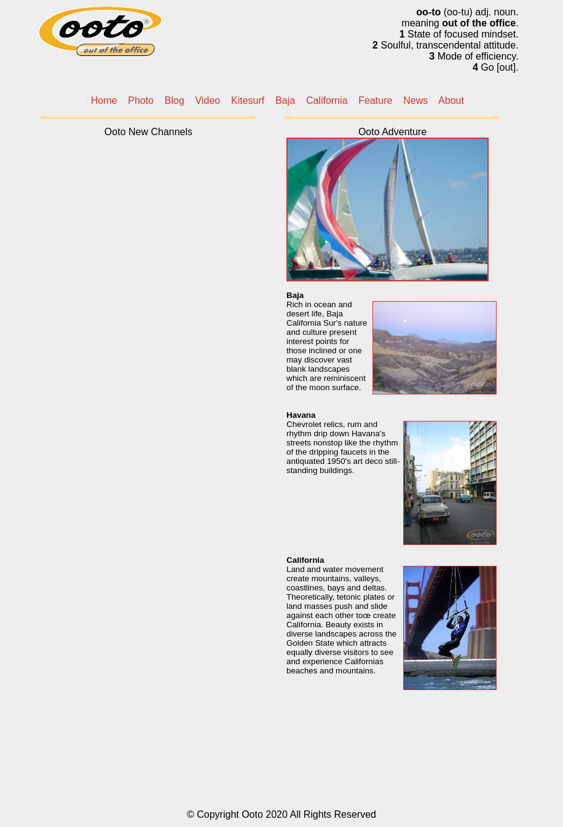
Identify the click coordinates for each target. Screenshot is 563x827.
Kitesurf (247, 100)
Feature (375, 100)
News (415, 100)
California (327, 100)
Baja (285, 100)
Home (104, 100)
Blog (174, 100)
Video (208, 100)
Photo (141, 100)
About (451, 100)
